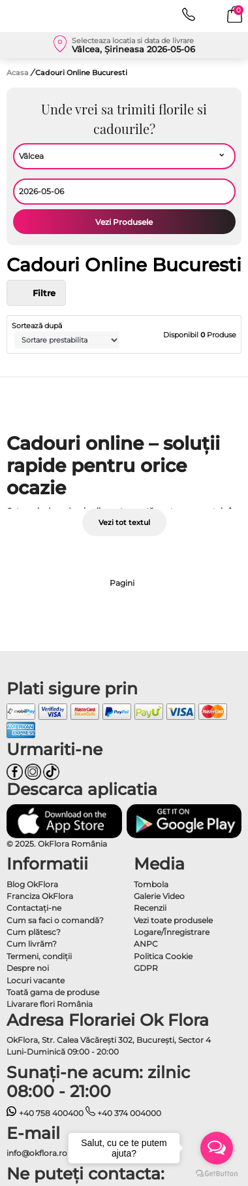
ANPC (146, 944)
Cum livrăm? (32, 944)
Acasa (18, 72)
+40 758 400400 (45, 1113)
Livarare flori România (50, 1004)
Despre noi (28, 968)
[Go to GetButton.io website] (217, 1173)
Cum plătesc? (34, 932)
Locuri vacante (36, 980)
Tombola (151, 884)
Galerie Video (159, 896)
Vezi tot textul (124, 522)
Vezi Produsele (124, 222)
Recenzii (150, 908)
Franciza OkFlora (40, 896)
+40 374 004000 (123, 1113)
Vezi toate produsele (173, 920)
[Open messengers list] (216, 1148)
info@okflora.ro (37, 1153)
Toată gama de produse (53, 992)
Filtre (36, 293)
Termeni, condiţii (39, 956)
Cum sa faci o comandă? (55, 920)
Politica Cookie (163, 956)
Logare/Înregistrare (171, 932)
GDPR (146, 968)
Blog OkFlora (32, 884)
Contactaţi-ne (34, 908)
